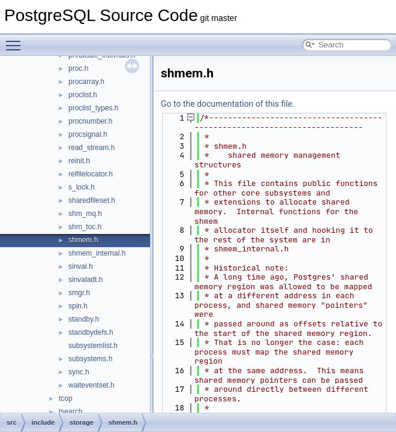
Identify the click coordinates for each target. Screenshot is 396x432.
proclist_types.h (93, 108)
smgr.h (79, 293)
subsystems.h (90, 359)
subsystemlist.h (93, 345)
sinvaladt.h (85, 279)
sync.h (78, 372)
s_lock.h (81, 187)
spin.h (78, 306)
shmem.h (83, 240)
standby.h (83, 319)
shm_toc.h (84, 227)
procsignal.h (87, 134)
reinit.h (79, 161)
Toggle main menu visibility (16, 40)
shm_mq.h (85, 213)
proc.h (78, 68)
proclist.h (82, 95)
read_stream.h (91, 147)
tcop (66, 398)
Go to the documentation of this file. (228, 104)
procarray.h (86, 81)
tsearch (70, 411)
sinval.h (80, 266)
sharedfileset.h (91, 200)
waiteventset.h (91, 385)
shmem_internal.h (96, 253)
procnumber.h (90, 121)
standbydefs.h (90, 332)
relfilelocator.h (90, 174)
